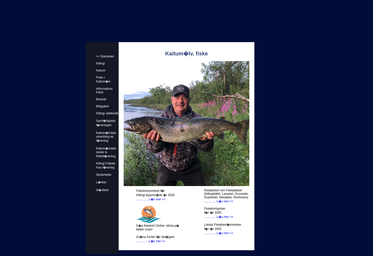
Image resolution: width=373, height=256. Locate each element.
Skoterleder (103, 175)
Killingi (100, 63)
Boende (101, 99)
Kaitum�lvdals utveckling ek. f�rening (106, 136)
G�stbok (102, 190)
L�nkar (101, 182)
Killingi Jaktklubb (107, 113)
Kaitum (100, 70)
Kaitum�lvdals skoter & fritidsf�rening (106, 152)
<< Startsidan (105, 56)
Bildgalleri (102, 106)
